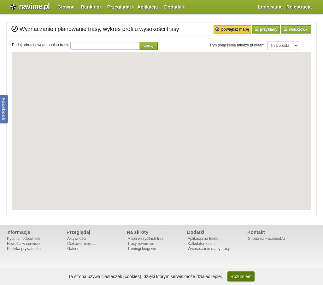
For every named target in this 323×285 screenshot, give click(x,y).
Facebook (4, 109)
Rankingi (91, 6)
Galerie (73, 248)
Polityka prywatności (24, 248)
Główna (65, 6)
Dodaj (149, 45)
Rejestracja (299, 6)
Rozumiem (241, 276)
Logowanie (270, 6)
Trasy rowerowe (140, 243)
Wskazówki (298, 29)
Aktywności (76, 238)
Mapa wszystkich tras (145, 238)
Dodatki (173, 6)
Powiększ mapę (235, 29)
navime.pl (34, 6)
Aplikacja (147, 6)
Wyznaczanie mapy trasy (209, 248)
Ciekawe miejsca (81, 243)
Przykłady (268, 29)
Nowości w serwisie (23, 243)
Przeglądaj (119, 6)
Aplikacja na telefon (204, 238)
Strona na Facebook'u (266, 238)
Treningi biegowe (141, 248)
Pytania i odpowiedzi (24, 238)
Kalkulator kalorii (201, 243)
